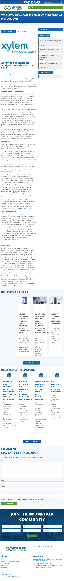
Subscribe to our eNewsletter (9, 570)
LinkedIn (28, 2)
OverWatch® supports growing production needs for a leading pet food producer (47, 566)
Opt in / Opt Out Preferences (9, 576)
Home (2, 23)
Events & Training (6, 563)
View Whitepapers (32, 441)
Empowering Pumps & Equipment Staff (14, 74)
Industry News (8, 32)
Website (3, 493)
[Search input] (49, 2)
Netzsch (42, 51)
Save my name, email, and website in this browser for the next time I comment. (23, 499)
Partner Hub (4, 565)
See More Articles (31, 363)
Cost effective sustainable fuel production (49, 56)
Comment (4, 461)
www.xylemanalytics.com (27, 208)
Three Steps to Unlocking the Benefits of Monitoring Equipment (50, 64)
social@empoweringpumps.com (42, 546)
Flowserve (43, 67)
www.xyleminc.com (9, 285)
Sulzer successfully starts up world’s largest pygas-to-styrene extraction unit (50, 41)
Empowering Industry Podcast (10, 561)
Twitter (32, 2)
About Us (4, 559)
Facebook (25, 2)
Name (3, 480)
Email (3, 486)
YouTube (38, 2)
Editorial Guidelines (6, 574)
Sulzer (42, 45)
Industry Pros (5, 572)
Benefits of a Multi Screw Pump (49, 49)
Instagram (35, 2)
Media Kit (4, 568)
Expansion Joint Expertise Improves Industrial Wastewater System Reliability (9, 390)
